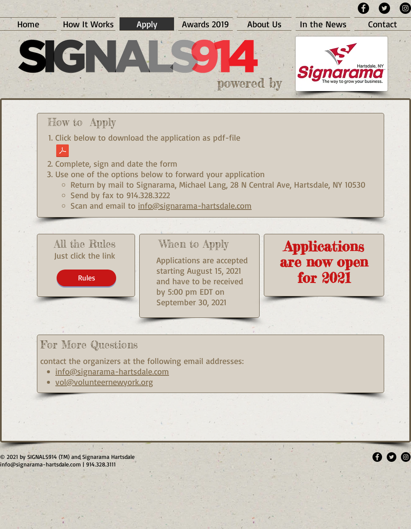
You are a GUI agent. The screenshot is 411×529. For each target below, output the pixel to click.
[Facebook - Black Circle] (363, 8)
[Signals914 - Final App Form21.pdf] (62, 152)
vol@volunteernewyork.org (104, 382)
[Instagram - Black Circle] (405, 8)
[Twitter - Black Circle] (384, 8)
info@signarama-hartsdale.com (195, 205)
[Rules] (86, 278)
